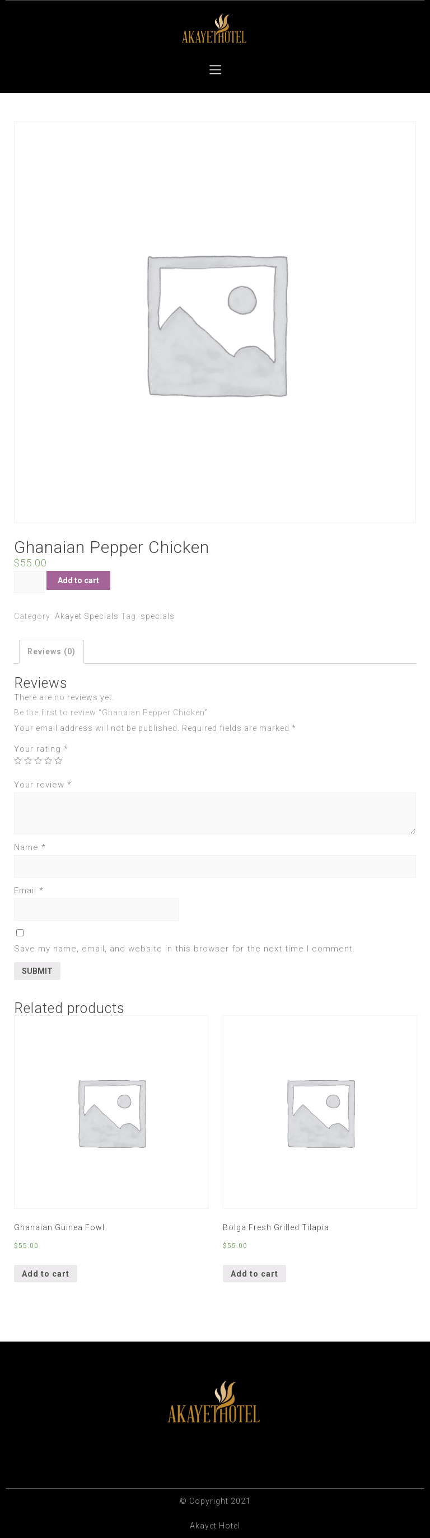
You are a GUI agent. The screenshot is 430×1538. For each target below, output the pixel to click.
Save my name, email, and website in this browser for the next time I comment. (185, 949)
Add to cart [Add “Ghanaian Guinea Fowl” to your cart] (45, 1273)
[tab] (51, 652)
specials (158, 616)
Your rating (41, 749)
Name (30, 847)
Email (29, 890)
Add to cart (78, 580)
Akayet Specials (87, 616)
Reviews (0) (51, 651)
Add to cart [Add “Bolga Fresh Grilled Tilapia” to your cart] (254, 1273)
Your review (43, 785)
